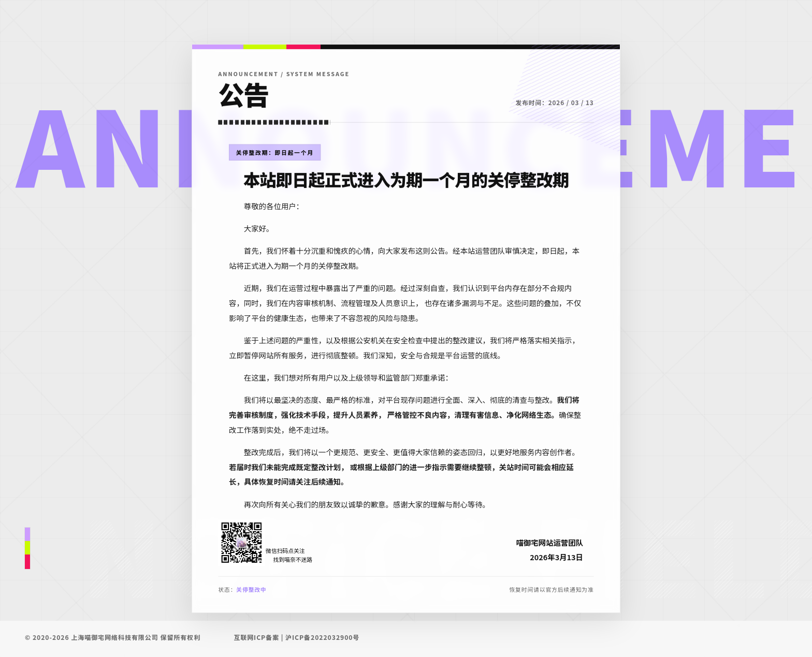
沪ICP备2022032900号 (322, 637)
